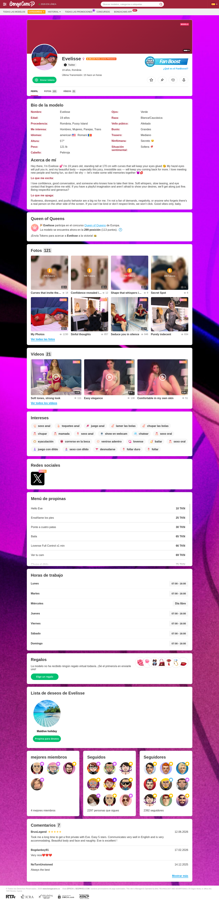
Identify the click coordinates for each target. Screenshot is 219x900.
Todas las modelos (14, 12)
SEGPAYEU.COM (82, 889)
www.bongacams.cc (51, 888)
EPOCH (70, 889)
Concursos (103, 12)
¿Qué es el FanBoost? (175, 68)
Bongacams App (124, 11)
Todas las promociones (79, 11)
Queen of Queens (95, 225)
